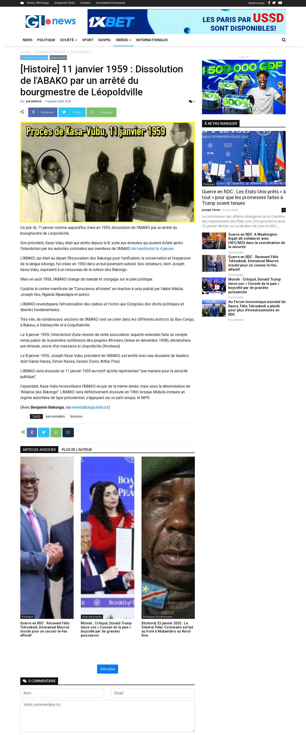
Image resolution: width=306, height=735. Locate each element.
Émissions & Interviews (50, 52)
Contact (85, 3)
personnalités (80, 52)
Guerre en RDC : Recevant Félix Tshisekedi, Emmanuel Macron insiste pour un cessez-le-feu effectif (252, 263)
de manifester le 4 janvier (152, 248)
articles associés (39, 450)
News (28, 40)
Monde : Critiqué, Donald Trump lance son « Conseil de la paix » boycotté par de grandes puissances (253, 285)
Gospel (104, 40)
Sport (87, 40)
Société (68, 40)
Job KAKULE (34, 101)
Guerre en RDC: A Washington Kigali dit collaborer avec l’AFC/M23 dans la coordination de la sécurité (256, 240)
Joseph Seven (211, 209)
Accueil (25, 52)
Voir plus (107, 669)
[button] (102, 21)
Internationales (152, 40)
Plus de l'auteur (77, 450)
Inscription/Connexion (110, 3)
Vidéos (123, 40)
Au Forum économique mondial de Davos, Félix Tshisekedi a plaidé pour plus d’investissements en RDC (256, 305)
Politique (46, 40)
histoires (76, 416)
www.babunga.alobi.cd (89, 407)
